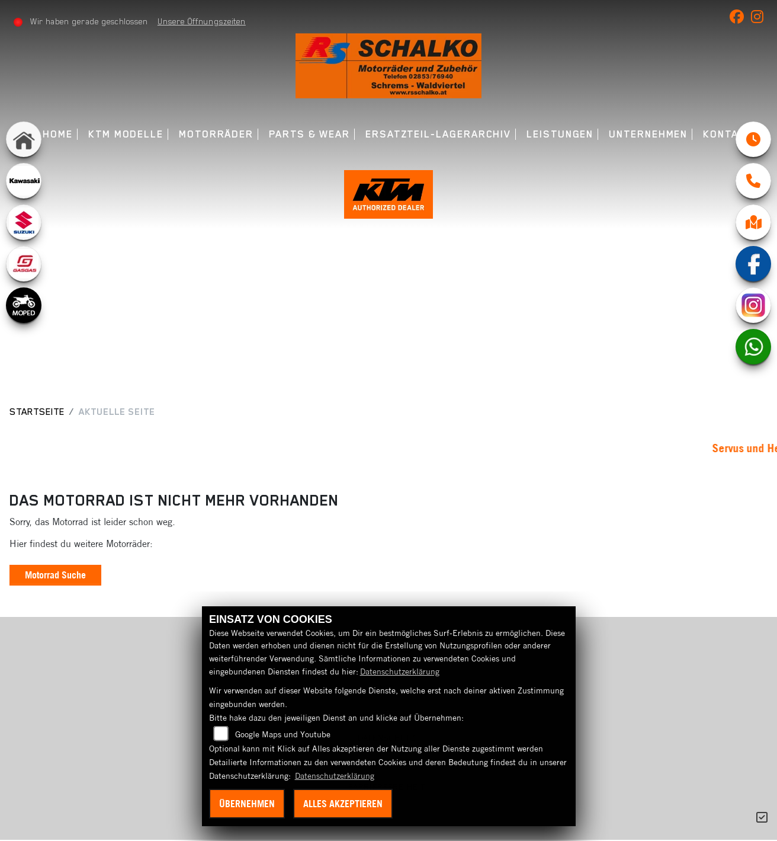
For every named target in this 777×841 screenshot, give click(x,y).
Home (58, 134)
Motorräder (216, 134)
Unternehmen (648, 134)
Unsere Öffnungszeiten (202, 21)
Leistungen (559, 134)
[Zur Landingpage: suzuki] (23, 222)
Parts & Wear (309, 134)
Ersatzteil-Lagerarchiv (438, 134)
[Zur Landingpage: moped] (23, 305)
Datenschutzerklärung (399, 671)
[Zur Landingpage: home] (23, 139)
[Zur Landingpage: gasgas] (23, 264)
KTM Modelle (125, 134)
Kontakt (727, 134)
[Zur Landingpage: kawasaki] (23, 181)
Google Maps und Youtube (282, 734)
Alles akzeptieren (343, 804)
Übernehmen (247, 804)
